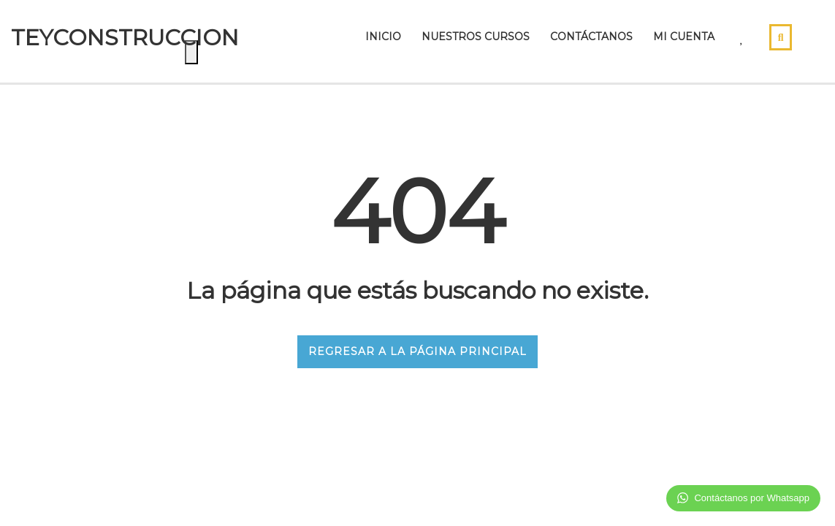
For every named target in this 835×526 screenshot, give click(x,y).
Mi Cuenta (683, 36)
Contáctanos (591, 36)
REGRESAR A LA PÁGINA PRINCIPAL (417, 351)
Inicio (383, 36)
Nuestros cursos (476, 36)
